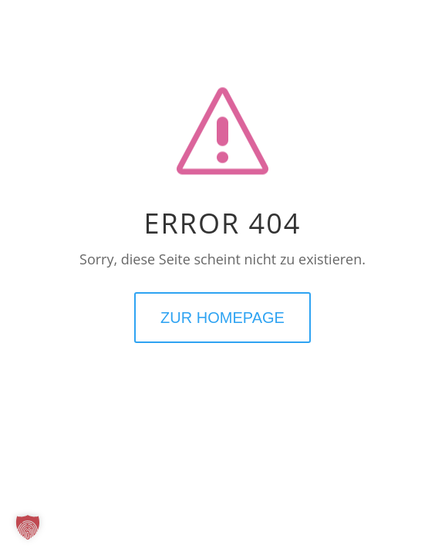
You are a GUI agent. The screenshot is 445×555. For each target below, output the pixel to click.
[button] (28, 527)
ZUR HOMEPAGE (222, 317)
